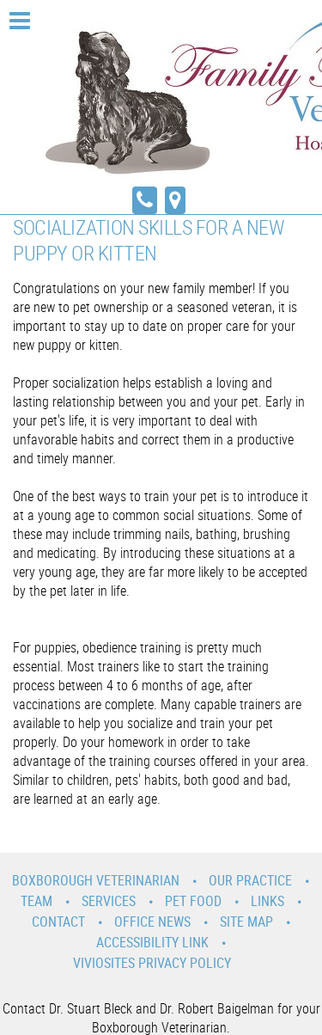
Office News (152, 921)
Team (36, 900)
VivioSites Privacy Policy (152, 962)
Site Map (246, 921)
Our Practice (250, 880)
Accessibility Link (152, 942)
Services (109, 900)
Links (267, 900)
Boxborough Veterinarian (95, 880)
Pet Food (193, 900)
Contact (58, 921)
